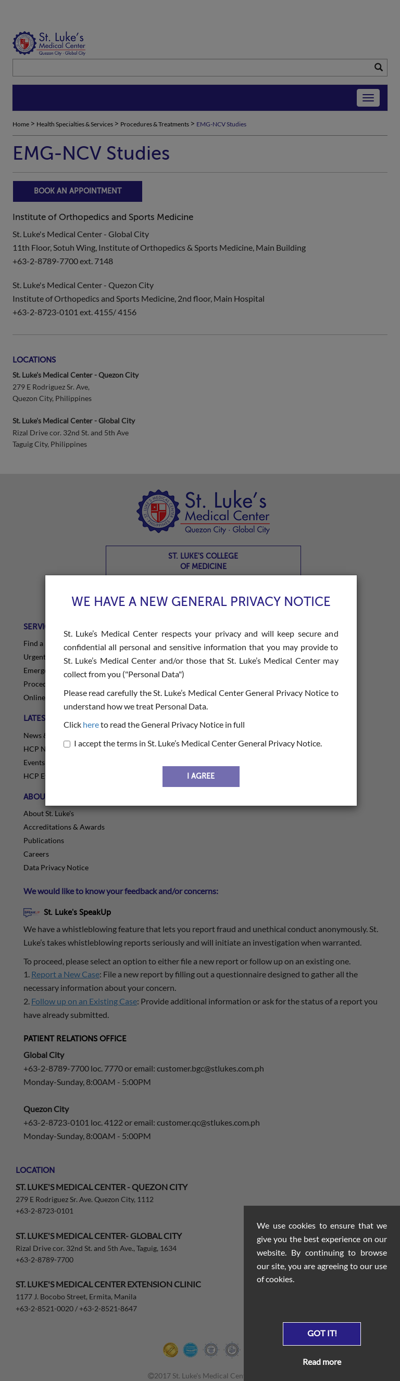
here (91, 724)
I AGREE (201, 776)
